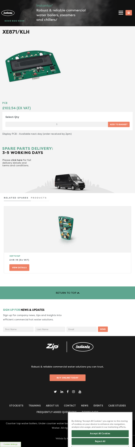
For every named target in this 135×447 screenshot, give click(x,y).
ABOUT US (52, 405)
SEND (103, 329)
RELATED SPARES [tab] (16, 197)
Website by (67, 438)
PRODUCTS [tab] (39, 197)
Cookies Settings (10, 444)
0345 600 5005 (14, 21)
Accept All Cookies (100, 437)
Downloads (90, 412)
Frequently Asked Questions (57, 412)
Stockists (16, 405)
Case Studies (117, 405)
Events (98, 405)
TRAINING (35, 405)
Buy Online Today (67, 377)
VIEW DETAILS (19, 267)
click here (16, 160)
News (84, 405)
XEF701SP (14, 256)
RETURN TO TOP (67, 292)
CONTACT (70, 405)
